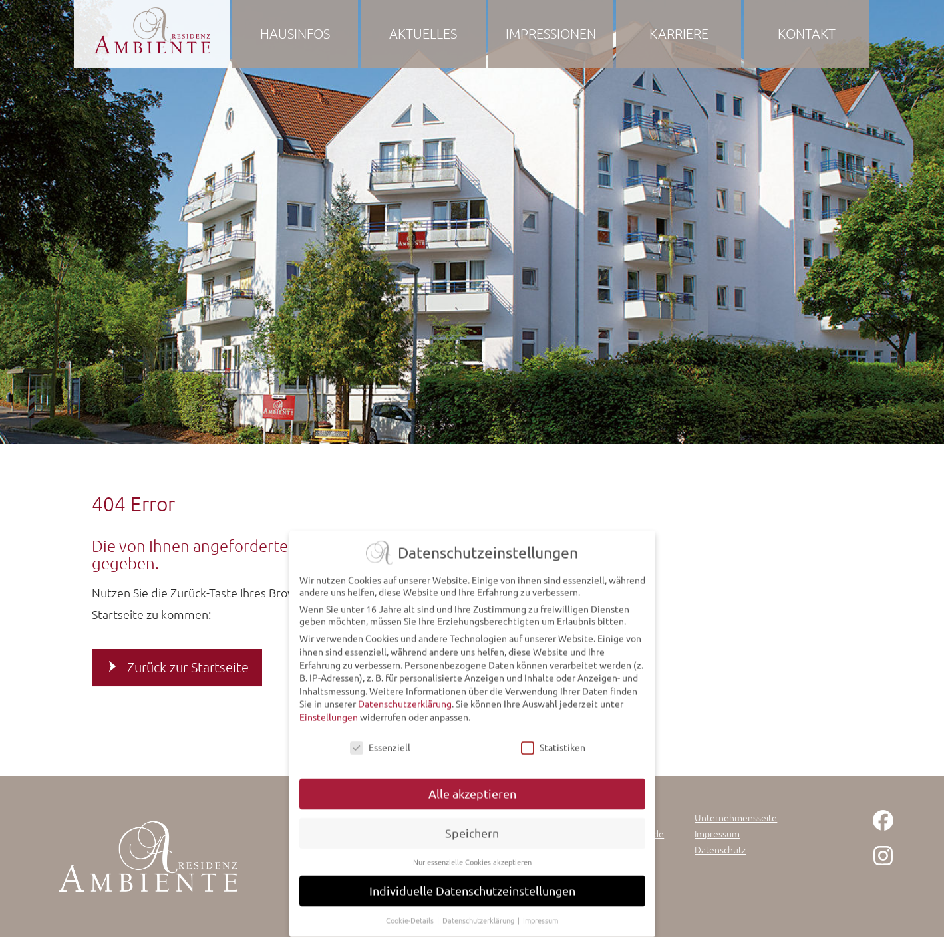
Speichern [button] (472, 831)
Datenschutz (720, 849)
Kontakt (807, 33)
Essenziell (380, 745)
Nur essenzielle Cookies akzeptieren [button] (472, 860)
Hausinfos (295, 33)
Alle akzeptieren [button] (472, 792)
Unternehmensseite (736, 817)
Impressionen (551, 33)
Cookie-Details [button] (411, 918)
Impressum (717, 833)
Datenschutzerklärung (405, 702)
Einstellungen (328, 714)
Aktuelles (423, 33)
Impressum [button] (540, 918)
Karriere (678, 33)
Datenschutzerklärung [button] (479, 918)
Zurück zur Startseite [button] (188, 667)
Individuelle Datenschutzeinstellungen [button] (472, 889)
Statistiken (553, 745)
